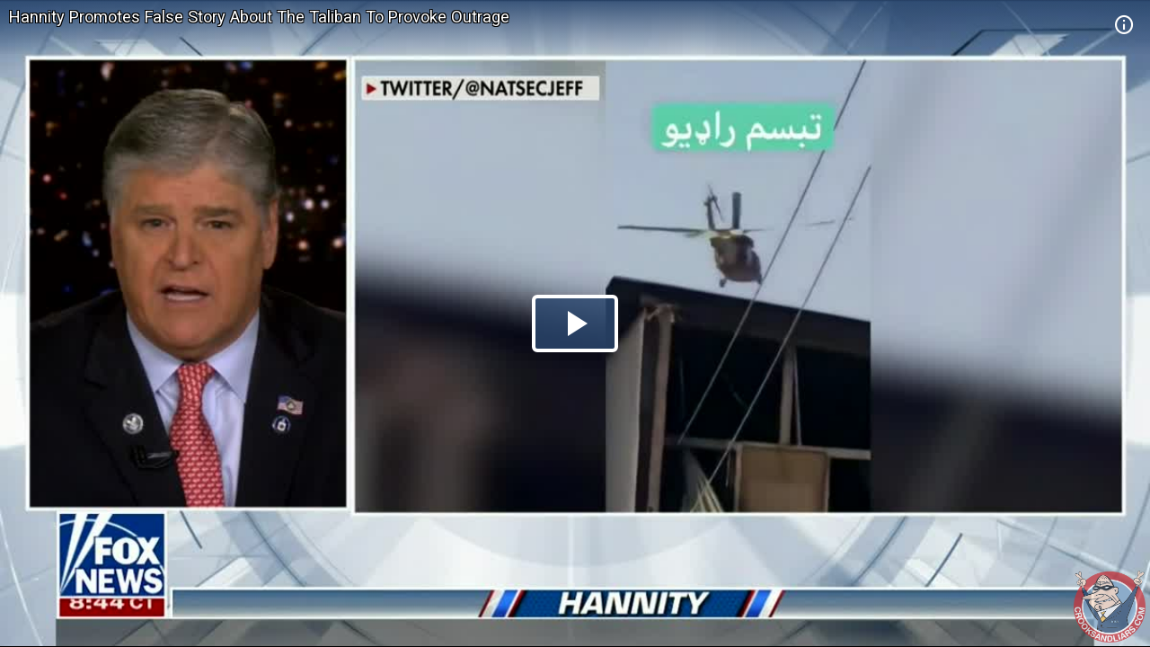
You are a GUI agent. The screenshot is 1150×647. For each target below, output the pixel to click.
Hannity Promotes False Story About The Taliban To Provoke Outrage (259, 16)
